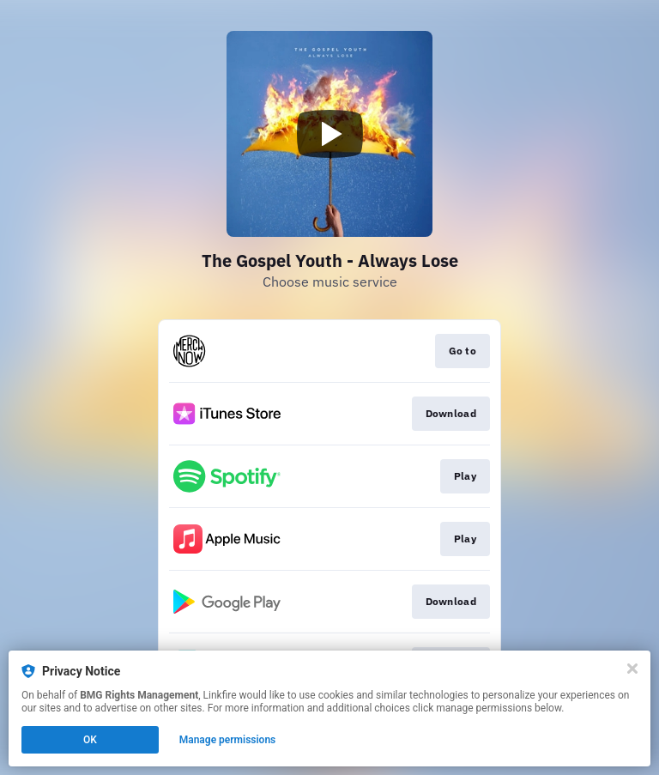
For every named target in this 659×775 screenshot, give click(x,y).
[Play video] (329, 134)
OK (90, 740)
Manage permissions (227, 740)
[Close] (632, 668)
